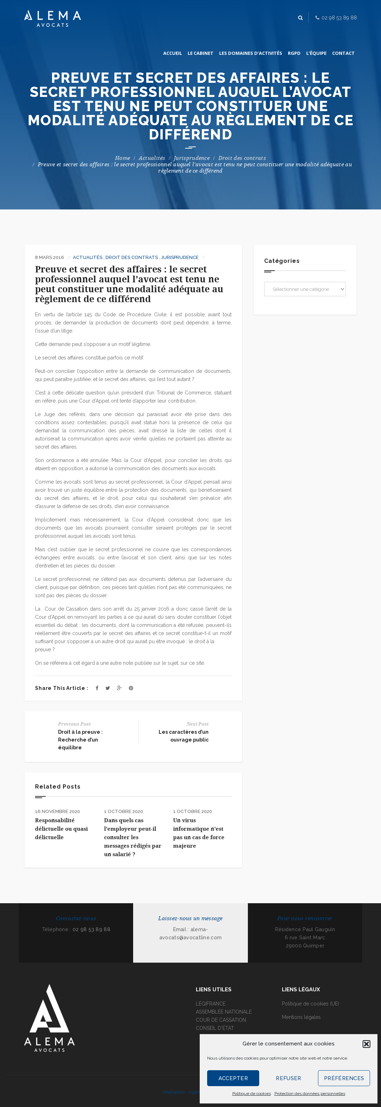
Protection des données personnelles (309, 1093)
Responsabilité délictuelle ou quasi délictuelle (61, 829)
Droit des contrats (242, 158)
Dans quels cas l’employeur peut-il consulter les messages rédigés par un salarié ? (132, 837)
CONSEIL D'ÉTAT (215, 1028)
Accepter (233, 1078)
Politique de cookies (251, 1093)
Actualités (152, 158)
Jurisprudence (192, 158)
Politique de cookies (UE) (310, 1004)
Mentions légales (301, 1017)
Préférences (344, 1078)
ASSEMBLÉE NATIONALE (224, 1012)
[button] (366, 1044)
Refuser (288, 1078)
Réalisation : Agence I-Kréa (190, 1092)
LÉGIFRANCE (211, 1004)
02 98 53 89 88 (91, 929)
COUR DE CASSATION (221, 1020)
